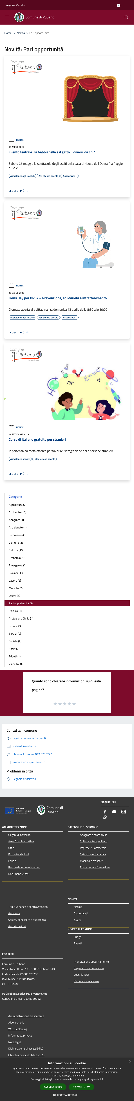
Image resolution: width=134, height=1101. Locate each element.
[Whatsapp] (104, 817)
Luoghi (78, 937)
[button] (67, 1095)
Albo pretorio (16, 1022)
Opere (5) (14, 595)
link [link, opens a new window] (102, 1079)
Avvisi (77, 920)
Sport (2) (14, 649)
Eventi (78, 943)
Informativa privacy (20, 1035)
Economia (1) (16, 558)
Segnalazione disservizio (89, 968)
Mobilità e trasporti (91, 861)
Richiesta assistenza (86, 981)
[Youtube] (114, 812)
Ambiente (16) (17, 512)
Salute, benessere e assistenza (27, 920)
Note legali (14, 1042)
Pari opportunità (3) (21, 603)
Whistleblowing (17, 1029)
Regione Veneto (14, 5)
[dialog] (67, 1079)
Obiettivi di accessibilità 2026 (26, 1055)
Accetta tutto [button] (53, 1086)
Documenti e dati (18, 874)
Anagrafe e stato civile (93, 835)
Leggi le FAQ (81, 974)
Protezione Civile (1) (21, 618)
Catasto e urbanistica (93, 854)
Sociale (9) (15, 641)
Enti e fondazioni (18, 854)
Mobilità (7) (16, 588)
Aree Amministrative (21, 841)
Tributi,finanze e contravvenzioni (28, 906)
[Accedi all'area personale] (119, 5)
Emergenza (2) (17, 565)
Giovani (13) (16, 573)
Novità (21, 33)
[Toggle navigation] (7, 17)
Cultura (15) (16, 550)
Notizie (16, 140)
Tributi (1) (15, 656)
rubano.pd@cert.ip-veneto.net (27, 993)
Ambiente (14, 913)
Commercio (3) (17, 535)
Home (8, 33)
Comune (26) (16, 542)
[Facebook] (104, 812)
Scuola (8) (15, 626)
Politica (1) (15, 611)
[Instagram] (123, 812)
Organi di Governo (19, 835)
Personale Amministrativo (24, 867)
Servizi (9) (15, 633)
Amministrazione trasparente (26, 1016)
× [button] (130, 1061)
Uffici (11, 848)
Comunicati (81, 913)
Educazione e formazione (95, 867)
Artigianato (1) (17, 527)
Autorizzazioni (17, 926)
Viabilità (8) (16, 664)
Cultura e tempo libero (93, 841)
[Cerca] (126, 17)
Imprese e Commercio (93, 848)
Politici (12, 861)
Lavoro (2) (15, 580)
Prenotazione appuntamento (91, 961)
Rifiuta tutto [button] (81, 1086)
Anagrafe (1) (16, 520)
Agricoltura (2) (17, 504)
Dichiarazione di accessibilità (25, 1048)
